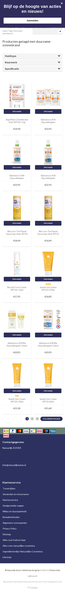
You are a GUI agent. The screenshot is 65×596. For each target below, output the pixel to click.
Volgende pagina (51, 419)
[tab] (32, 56)
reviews (34, 587)
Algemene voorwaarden (15, 522)
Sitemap (7, 534)
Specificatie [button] (12, 68)
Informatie (17, 111)
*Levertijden (9, 488)
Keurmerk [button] (11, 62)
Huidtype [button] (10, 55)
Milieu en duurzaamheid (14, 511)
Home (4, 31)
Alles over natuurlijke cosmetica (19, 545)
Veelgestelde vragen (13, 505)
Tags (11, 31)
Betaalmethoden (11, 517)
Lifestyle (7, 557)
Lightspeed (32, 576)
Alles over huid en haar (14, 540)
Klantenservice (10, 499)
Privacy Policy (9, 528)
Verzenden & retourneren (16, 494)
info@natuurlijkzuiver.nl (14, 465)
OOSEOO (44, 570)
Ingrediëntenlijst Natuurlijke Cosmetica (23, 551)
